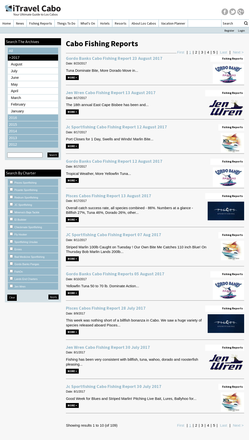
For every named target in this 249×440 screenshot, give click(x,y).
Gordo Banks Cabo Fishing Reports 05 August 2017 (115, 274)
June (15, 77)
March (16, 98)
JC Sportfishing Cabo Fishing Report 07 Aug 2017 (113, 234)
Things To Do (66, 23)
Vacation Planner (173, 23)
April (14, 91)
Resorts (120, 23)
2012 (13, 144)
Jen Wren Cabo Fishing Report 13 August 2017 (111, 92)
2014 (13, 131)
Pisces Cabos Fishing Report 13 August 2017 (108, 195)
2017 (14, 57)
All (11, 51)
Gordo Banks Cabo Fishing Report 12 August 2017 (114, 161)
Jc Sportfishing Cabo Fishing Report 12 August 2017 (116, 127)
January (17, 111)
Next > (238, 52)
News (20, 23)
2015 (13, 124)
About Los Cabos (144, 23)
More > (72, 77)
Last (223, 52)
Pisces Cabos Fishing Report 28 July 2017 (106, 308)
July (14, 71)
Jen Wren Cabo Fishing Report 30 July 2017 (108, 347)
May (14, 84)
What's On (87, 23)
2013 (13, 138)
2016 (13, 118)
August (16, 64)
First (180, 52)
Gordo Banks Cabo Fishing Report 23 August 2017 (114, 58)
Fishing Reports (40, 23)
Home (6, 23)
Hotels (105, 23)
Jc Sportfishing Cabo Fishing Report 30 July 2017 (113, 386)
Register (229, 30)
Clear (12, 297)
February (18, 104)
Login (241, 30)
